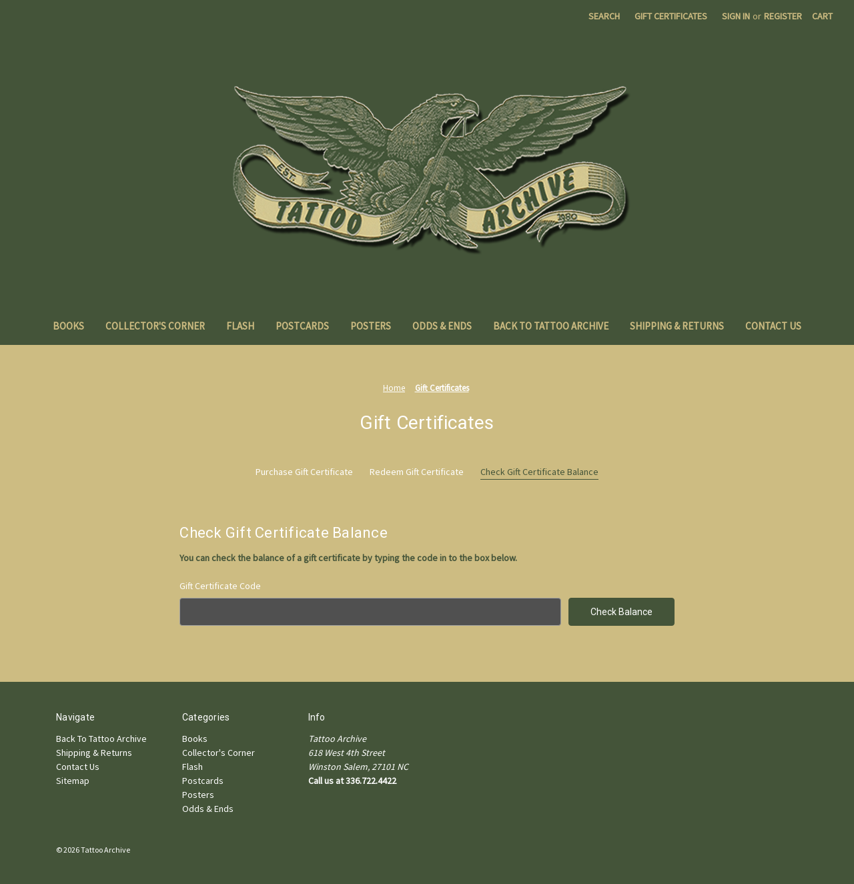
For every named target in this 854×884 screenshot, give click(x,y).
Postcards (302, 326)
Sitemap (72, 781)
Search (604, 16)
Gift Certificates (670, 16)
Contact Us (773, 326)
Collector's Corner (155, 326)
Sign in (736, 16)
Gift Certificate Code (220, 586)
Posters (370, 326)
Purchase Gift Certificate (304, 472)
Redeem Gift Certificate (417, 472)
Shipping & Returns (677, 326)
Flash (240, 326)
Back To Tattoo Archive (550, 326)
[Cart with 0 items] (822, 16)
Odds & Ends (442, 326)
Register (783, 16)
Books (68, 326)
